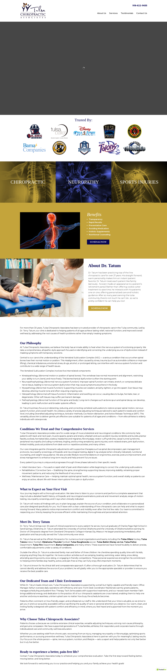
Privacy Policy (93, 668)
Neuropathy (83, 175)
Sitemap (80, 668)
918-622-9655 (139, 5)
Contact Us (141, 13)
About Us (101, 13)
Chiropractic (28, 175)
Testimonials (127, 13)
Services (113, 13)
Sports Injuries (139, 175)
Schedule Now (98, 233)
